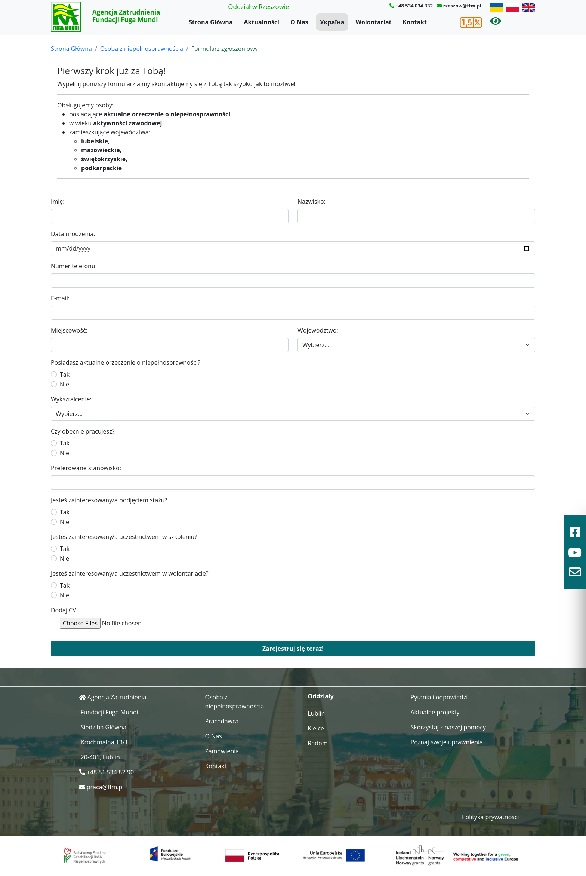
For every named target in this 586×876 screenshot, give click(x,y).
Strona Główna (211, 22)
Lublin (316, 713)
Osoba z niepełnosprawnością (141, 49)
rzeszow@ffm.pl (462, 5)
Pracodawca (222, 721)
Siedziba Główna (103, 727)
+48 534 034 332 (414, 5)
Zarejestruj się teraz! (293, 648)
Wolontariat (373, 22)
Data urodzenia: (73, 234)
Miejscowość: (69, 330)
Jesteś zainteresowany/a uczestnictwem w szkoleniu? (124, 537)
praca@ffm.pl (105, 787)
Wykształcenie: (71, 399)
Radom (318, 743)
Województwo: (317, 330)
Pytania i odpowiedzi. (440, 697)
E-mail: (60, 298)
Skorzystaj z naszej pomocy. (449, 727)
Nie (64, 384)
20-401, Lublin (100, 757)
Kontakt (415, 22)
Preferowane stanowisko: (86, 468)
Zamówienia (222, 751)
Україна (332, 22)
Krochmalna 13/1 (104, 742)
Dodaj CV (63, 610)
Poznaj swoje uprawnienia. (448, 742)
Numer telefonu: (74, 266)
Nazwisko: (311, 201)
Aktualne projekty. (436, 712)
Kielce (316, 728)
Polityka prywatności (490, 817)
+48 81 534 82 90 (110, 772)
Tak (65, 374)
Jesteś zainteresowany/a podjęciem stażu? (109, 500)
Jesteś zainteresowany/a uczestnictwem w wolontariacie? (130, 573)
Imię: (58, 201)
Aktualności (261, 22)
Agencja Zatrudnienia (116, 697)
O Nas (299, 22)
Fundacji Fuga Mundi (109, 712)
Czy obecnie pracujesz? (83, 431)
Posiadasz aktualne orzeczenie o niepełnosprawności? (125, 362)
